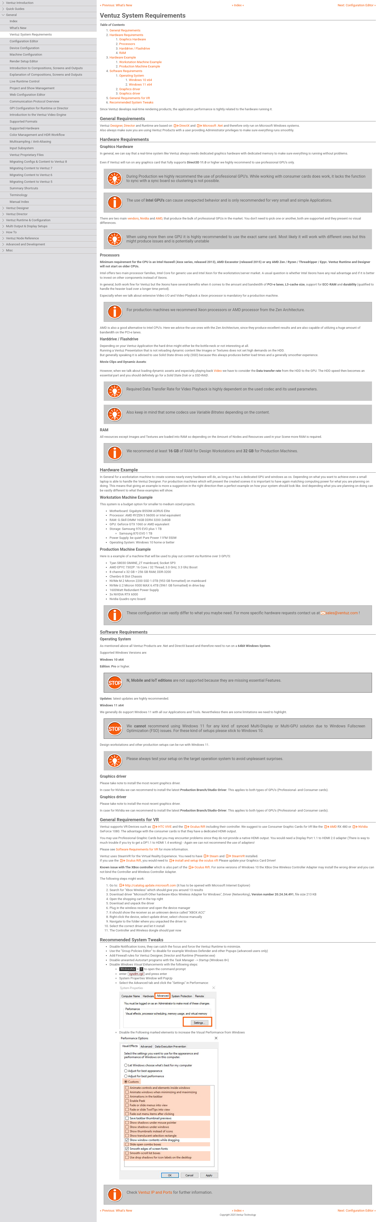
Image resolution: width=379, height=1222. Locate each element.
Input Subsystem (22, 148)
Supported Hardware (24, 128)
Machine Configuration (26, 54)
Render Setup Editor (24, 61)
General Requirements (124, 30)
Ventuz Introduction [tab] (17, 3)
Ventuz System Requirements (31, 34)
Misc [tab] (7, 251)
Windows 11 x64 (140, 84)
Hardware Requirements (126, 35)
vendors (133, 218)
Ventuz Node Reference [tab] (20, 238)
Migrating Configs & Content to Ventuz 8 (38, 161)
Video (218, 371)
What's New (18, 28)
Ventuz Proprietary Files (27, 155)
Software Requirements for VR (137, 849)
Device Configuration (24, 48)
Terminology (18, 195)
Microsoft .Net (209, 125)
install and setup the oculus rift (193, 860)
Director (129, 125)
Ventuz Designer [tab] (15, 208)
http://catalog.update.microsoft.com (147, 885)
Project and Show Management (32, 88)
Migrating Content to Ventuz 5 (31, 181)
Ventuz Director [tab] (14, 214)
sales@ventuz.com (339, 613)
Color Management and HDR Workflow (37, 135)
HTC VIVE (162, 826)
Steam (211, 856)
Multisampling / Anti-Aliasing (30, 141)
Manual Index (19, 202)
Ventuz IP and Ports (155, 1192)
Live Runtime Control (24, 81)
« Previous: (116, 5)
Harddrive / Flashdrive (134, 48)
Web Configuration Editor (27, 94)
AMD (159, 218)
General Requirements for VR (129, 98)
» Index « (238, 5)
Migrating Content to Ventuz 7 (31, 168)
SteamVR (235, 856)
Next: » (357, 5)
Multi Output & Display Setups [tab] (24, 226)
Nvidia (144, 218)
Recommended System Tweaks (131, 102)
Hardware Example (122, 57)
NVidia (360, 826)
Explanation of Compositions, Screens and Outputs (46, 74)
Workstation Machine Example (140, 62)
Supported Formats (23, 121)
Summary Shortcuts (24, 188)
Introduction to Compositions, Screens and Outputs (46, 68)
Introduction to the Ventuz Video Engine (38, 115)
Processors (127, 44)
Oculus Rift (194, 826)
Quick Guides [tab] (12, 9)
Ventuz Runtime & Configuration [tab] (26, 220)
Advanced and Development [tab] (23, 244)
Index (13, 21)
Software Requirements (125, 71)
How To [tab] (9, 232)
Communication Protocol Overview (34, 101)
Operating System (131, 75)
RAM (122, 53)
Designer (116, 125)
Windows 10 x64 (140, 80)
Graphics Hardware (132, 39)
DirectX (181, 125)
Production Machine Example (139, 66)
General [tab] (9, 15)
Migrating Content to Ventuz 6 (31, 175)
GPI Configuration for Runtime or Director (39, 108)
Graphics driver (129, 89)
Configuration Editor (24, 41)
